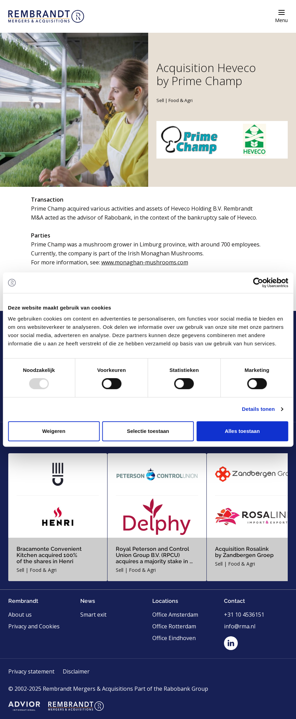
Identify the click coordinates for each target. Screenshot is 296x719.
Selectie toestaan (148, 431)
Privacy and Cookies (34, 626)
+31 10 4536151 (244, 614)
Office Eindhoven (174, 638)
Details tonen (258, 409)
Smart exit (93, 614)
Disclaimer (76, 671)
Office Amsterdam (175, 614)
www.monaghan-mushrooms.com (144, 262)
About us (20, 614)
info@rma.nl (239, 626)
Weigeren (53, 431)
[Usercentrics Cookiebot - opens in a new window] (258, 282)
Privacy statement (31, 671)
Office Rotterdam (174, 626)
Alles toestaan (242, 431)
